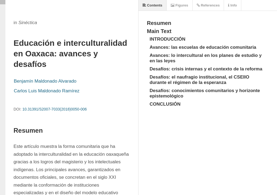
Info (232, 5)
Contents (152, 5)
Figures (179, 5)
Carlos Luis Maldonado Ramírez (47, 90)
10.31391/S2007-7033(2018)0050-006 (54, 109)
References (208, 5)
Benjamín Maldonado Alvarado (45, 81)
